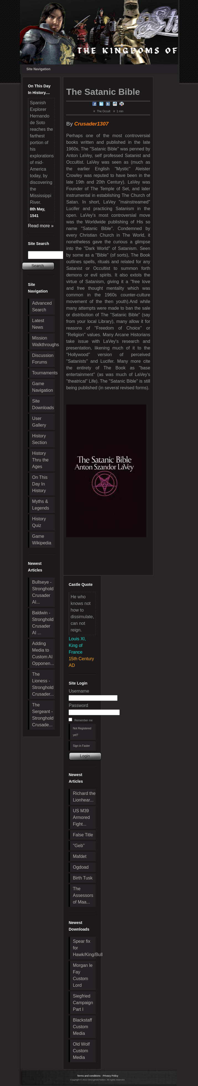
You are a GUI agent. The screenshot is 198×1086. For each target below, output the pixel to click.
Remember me (83, 720)
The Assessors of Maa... (83, 895)
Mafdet (79, 856)
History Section (39, 439)
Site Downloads (43, 404)
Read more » (41, 225)
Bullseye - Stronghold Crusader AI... (42, 592)
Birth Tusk (82, 878)
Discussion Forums (42, 358)
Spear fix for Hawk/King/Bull (84, 948)
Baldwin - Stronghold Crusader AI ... (42, 622)
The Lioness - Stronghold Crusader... (43, 684)
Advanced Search (42, 306)
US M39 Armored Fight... (81, 817)
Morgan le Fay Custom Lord (82, 975)
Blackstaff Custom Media (82, 1027)
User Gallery (39, 421)
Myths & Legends (40, 504)
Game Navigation (42, 387)
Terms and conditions (88, 1075)
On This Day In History (40, 484)
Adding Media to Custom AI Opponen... (43, 653)
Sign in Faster (81, 745)
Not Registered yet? (82, 732)
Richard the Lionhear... (84, 796)
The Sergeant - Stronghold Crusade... (42, 715)
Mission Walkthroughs (43, 341)
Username (79, 691)
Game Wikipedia (41, 539)
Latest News (38, 324)
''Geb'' (78, 845)
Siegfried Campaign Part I (83, 1003)
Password (78, 705)
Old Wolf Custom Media (81, 1051)
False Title (83, 834)
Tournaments (43, 372)
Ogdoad (80, 867)
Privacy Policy (110, 1075)
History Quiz (39, 522)
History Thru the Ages (40, 460)
